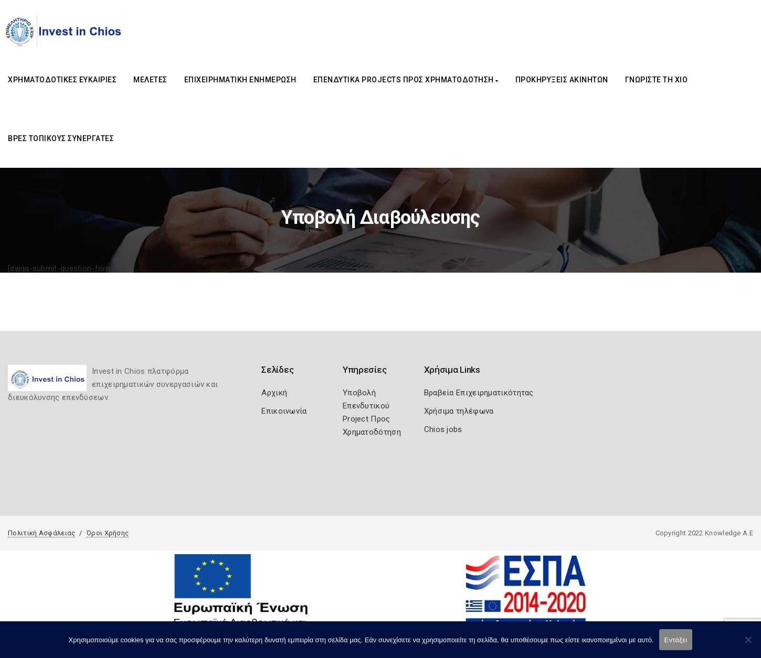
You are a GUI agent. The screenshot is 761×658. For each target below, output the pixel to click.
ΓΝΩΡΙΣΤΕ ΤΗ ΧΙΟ (656, 79)
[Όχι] (748, 644)
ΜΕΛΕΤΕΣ (150, 79)
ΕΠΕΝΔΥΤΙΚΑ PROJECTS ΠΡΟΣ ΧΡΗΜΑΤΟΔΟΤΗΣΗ (406, 79)
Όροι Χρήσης (108, 533)
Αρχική (274, 392)
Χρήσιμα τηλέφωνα (459, 411)
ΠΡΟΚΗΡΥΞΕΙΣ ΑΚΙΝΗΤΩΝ (561, 79)
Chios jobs (443, 429)
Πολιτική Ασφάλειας (41, 533)
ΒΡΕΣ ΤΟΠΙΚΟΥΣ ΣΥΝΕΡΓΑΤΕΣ (61, 138)
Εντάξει (676, 640)
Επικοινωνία (283, 411)
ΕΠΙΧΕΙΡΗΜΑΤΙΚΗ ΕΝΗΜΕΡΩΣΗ (240, 79)
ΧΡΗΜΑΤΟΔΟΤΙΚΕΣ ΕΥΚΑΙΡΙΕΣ (62, 79)
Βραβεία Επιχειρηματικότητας (479, 392)
